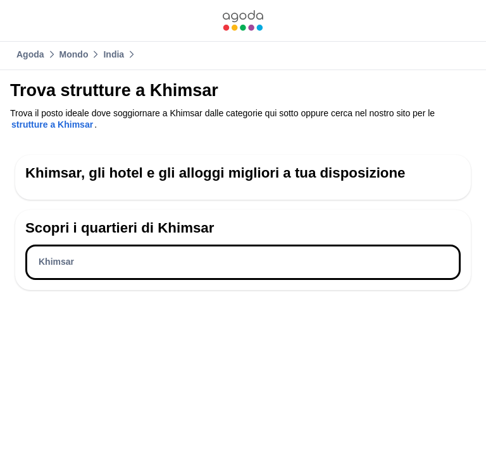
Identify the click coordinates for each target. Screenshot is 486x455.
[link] (243, 20)
